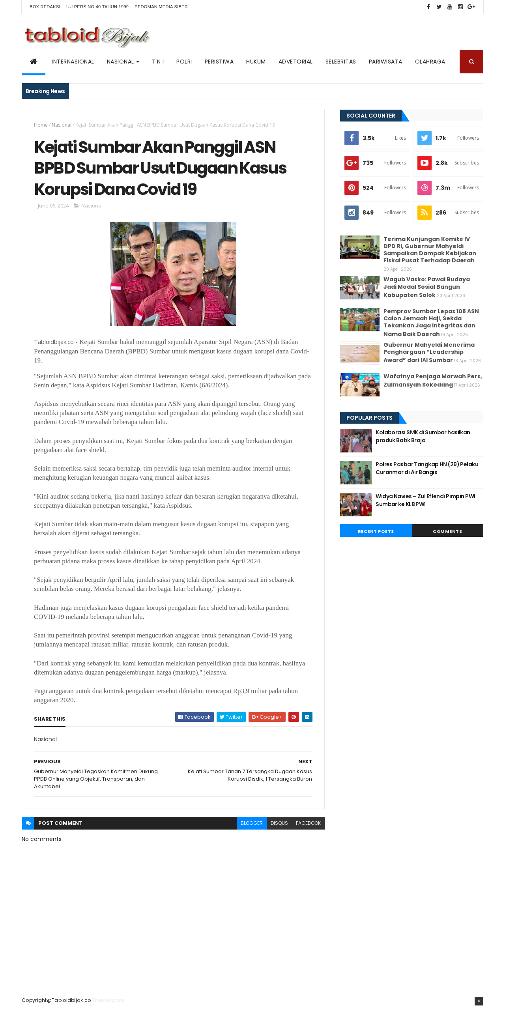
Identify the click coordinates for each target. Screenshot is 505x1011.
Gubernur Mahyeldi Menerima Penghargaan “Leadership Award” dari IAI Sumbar (429, 352)
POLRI (184, 61)
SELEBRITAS (340, 61)
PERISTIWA (219, 61)
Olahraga (430, 61)
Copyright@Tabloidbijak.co (56, 1000)
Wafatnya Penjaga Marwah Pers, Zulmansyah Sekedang (432, 380)
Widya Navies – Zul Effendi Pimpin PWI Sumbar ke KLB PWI (425, 500)
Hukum (256, 61)
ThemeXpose (108, 1000)
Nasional (61, 124)
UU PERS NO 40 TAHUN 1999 (97, 6)
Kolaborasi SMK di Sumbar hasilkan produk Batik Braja (423, 436)
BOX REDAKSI (45, 6)
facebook (308, 823)
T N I (158, 61)
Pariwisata (385, 61)
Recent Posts (376, 531)
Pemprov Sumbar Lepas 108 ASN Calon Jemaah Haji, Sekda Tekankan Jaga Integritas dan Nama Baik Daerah (431, 322)
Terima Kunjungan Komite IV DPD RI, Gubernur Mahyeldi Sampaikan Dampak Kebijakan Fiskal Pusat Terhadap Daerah (429, 250)
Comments (447, 531)
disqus (279, 823)
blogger (252, 823)
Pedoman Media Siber (161, 6)
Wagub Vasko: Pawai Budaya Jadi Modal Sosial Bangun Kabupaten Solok (426, 287)
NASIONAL (120, 61)
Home (41, 124)
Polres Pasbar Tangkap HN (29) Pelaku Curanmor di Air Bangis (427, 468)
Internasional (73, 61)
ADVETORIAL (296, 61)
